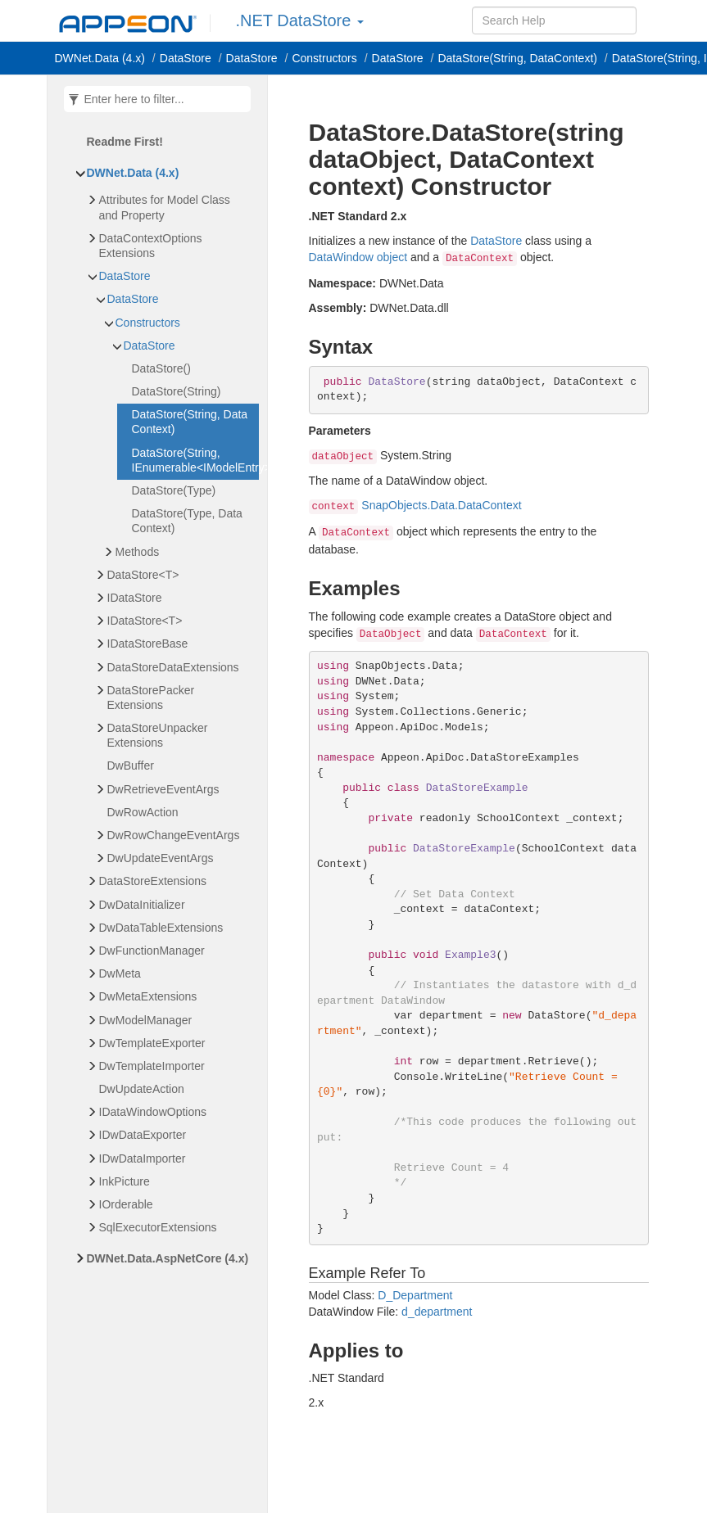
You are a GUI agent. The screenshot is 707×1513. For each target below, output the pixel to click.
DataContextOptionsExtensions (150, 246)
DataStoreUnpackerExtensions (157, 735)
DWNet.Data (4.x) (100, 58)
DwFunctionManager (152, 950)
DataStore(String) (176, 391)
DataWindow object (358, 257)
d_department (436, 1311)
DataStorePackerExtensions (151, 697)
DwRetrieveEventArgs (163, 789)
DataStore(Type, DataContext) (187, 521)
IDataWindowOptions (153, 1111)
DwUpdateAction (141, 1088)
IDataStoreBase (147, 643)
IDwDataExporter (143, 1134)
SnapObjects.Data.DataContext (441, 505)
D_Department (415, 1295)
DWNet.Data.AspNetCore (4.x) (168, 1258)
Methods (138, 551)
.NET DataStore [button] (300, 20)
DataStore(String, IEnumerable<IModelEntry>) (195, 460)
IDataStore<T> (145, 620)
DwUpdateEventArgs (160, 858)
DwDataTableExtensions (161, 927)
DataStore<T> (143, 574)
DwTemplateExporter (152, 1043)
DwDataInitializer (142, 904)
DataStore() (161, 368)
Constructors (148, 322)
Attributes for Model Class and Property (164, 207)
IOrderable (126, 1204)
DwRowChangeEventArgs (173, 835)
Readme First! (125, 141)
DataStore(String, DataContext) (517, 58)
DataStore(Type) (174, 490)
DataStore (185, 58)
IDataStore (134, 597)
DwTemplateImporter (152, 1066)
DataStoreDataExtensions (173, 667)
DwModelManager (146, 1020)
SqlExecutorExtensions (158, 1227)
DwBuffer (130, 765)
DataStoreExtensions (153, 880)
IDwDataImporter (142, 1158)
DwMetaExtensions (148, 996)
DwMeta (120, 973)
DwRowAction (143, 812)
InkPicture (124, 1181)
